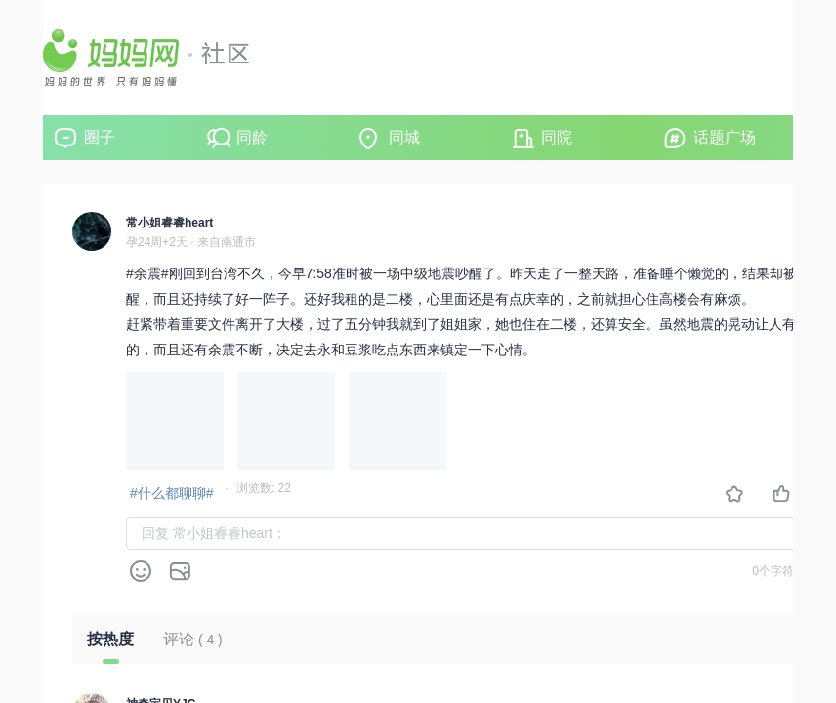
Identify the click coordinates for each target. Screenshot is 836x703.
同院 (556, 137)
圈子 (99, 137)
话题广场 (724, 137)
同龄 (252, 137)
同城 (404, 137)
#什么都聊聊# (172, 493)
